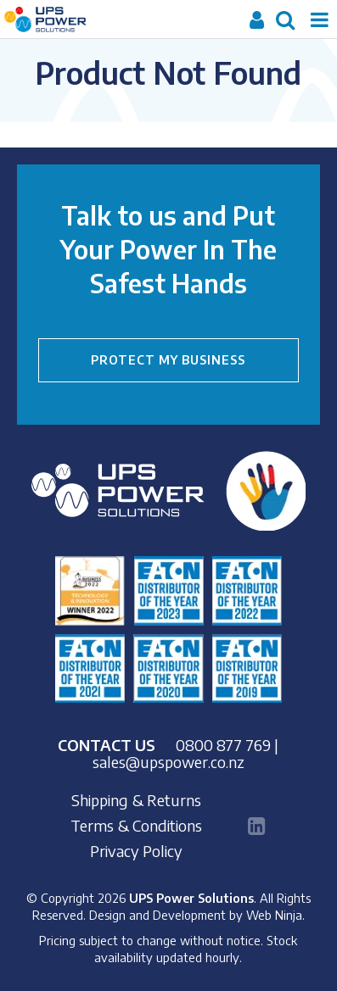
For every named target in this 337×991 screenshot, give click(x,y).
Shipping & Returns (136, 800)
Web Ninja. (275, 914)
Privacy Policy (136, 851)
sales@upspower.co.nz (168, 761)
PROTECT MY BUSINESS (168, 360)
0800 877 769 (223, 744)
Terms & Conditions (136, 825)
